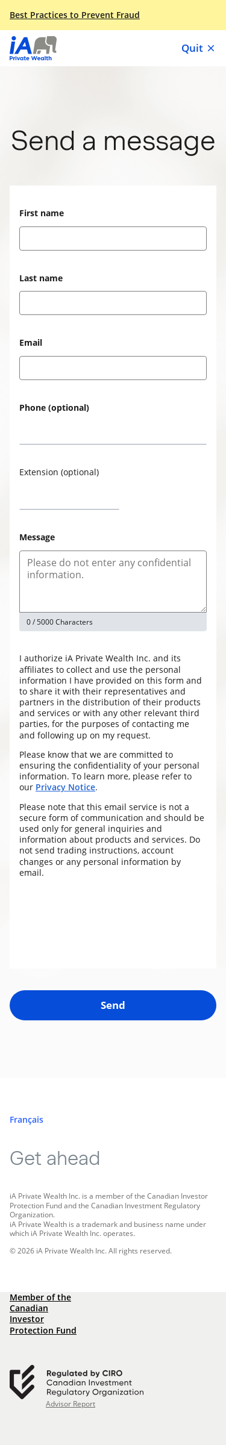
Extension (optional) (59, 472)
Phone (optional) (54, 407)
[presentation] (110, 923)
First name (41, 213)
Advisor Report (70, 1404)
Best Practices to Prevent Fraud (75, 15)
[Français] (26, 1119)
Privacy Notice (65, 787)
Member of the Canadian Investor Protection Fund (43, 1314)
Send (113, 1005)
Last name (41, 278)
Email (30, 342)
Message (37, 537)
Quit (198, 48)
